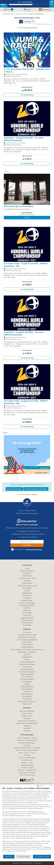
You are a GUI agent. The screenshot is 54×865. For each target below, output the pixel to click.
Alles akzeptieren (42, 857)
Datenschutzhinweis (27, 863)
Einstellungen (23, 857)
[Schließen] (51, 785)
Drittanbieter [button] (37, 863)
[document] (27, 820)
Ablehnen (8, 857)
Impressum (16, 863)
